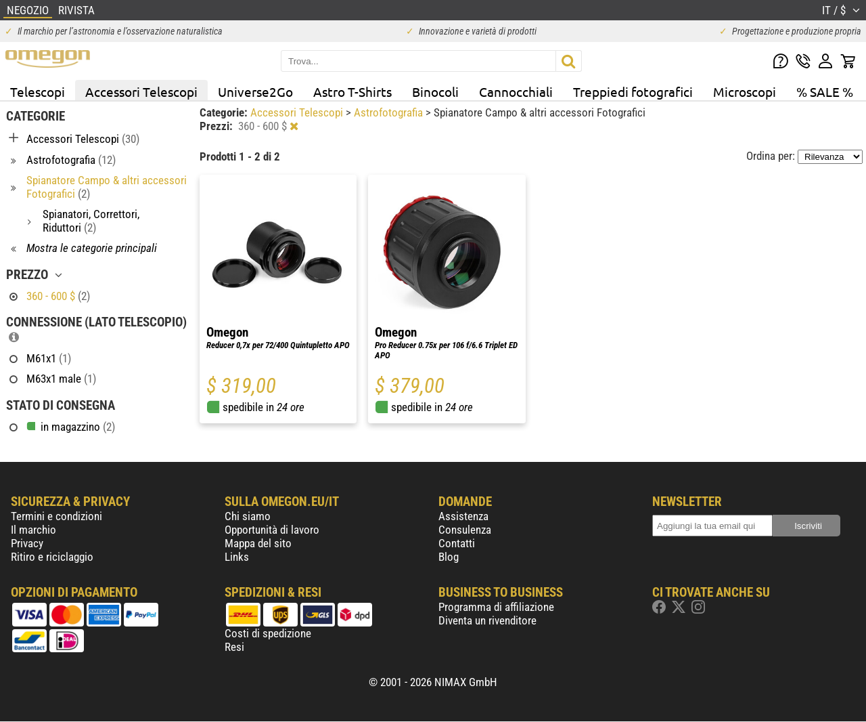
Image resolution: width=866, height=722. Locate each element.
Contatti (456, 543)
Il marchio (33, 529)
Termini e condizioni (56, 516)
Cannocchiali (516, 91)
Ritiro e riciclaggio (52, 557)
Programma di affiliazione (496, 607)
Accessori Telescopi (141, 91)
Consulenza (464, 529)
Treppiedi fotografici (633, 91)
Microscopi (744, 91)
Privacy (27, 543)
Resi (234, 647)
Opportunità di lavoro (272, 529)
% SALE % (824, 91)
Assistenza (463, 516)
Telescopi (37, 91)
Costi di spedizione (268, 633)
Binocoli (435, 91)
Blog (448, 557)
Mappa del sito (258, 543)
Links (237, 557)
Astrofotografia (390, 112)
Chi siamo (248, 516)
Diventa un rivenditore (487, 620)
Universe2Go (255, 91)
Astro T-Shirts (352, 91)
